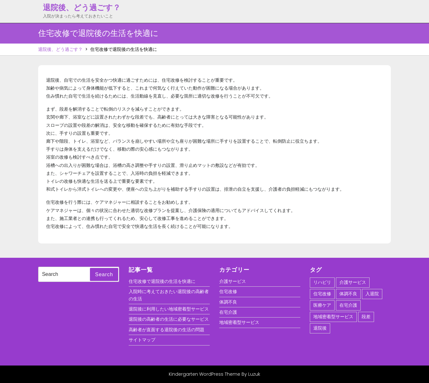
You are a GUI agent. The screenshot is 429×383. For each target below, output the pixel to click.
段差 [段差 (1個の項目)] (366, 316)
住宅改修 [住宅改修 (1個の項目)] (322, 294)
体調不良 (228, 302)
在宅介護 (228, 312)
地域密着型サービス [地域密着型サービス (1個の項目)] (333, 316)
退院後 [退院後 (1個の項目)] (320, 328)
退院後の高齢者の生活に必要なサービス (169, 319)
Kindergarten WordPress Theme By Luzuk (214, 374)
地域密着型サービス (239, 322)
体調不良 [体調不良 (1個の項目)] (348, 294)
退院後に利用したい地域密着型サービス (169, 309)
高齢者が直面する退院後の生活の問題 (166, 329)
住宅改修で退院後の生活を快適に (162, 281)
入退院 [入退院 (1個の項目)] (372, 294)
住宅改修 (228, 291)
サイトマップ (142, 340)
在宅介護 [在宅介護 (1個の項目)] (348, 305)
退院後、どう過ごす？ (81, 7)
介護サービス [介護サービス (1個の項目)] (352, 282)
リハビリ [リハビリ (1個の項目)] (322, 282)
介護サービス (232, 281)
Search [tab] (104, 274)
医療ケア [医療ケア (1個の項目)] (322, 305)
